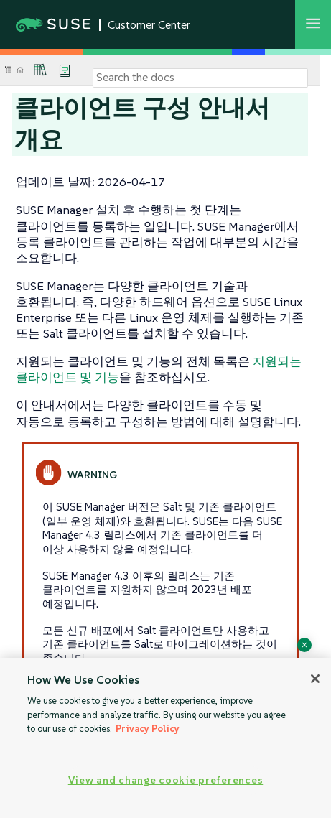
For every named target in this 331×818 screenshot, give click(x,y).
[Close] (315, 678)
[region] (165, 738)
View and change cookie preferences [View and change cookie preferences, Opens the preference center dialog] (165, 779)
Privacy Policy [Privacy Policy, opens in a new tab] (148, 728)
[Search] (200, 77)
